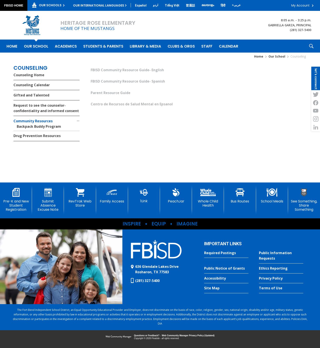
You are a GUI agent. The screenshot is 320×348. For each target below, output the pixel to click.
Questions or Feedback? (146, 335)
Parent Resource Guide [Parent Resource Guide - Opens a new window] (110, 92)
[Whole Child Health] (208, 198)
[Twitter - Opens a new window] (315, 94)
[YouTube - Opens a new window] (315, 111)
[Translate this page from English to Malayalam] (207, 5)
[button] (311, 46)
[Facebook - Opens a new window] (315, 102)
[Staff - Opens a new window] (207, 46)
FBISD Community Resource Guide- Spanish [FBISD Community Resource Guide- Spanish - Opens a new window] (128, 81)
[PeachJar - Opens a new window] (176, 196)
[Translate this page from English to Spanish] (141, 5)
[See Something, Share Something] (304, 200)
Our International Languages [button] (98, 5)
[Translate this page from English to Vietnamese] (172, 5)
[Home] (12, 46)
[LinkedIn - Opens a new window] (315, 127)
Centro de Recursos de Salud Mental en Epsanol (132, 104)
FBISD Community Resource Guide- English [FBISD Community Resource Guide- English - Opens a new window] (127, 70)
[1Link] (144, 195)
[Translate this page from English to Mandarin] (190, 5)
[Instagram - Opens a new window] (315, 119)
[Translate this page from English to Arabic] (236, 5)
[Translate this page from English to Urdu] (155, 5)
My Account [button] (300, 5)
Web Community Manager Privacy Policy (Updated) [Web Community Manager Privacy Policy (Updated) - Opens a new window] (188, 335)
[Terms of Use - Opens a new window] (281, 288)
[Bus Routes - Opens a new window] (240, 196)
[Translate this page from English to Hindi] (223, 5)
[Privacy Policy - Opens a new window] (281, 278)
